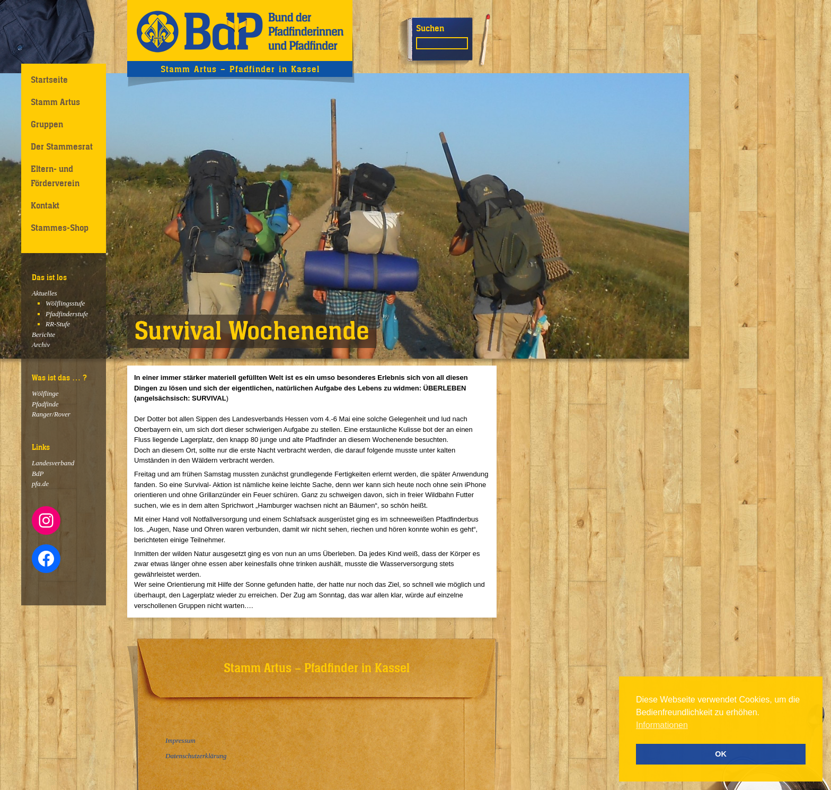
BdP (37, 474)
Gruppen (47, 124)
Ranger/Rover (51, 414)
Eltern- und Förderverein (55, 175)
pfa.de (40, 484)
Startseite (49, 79)
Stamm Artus (55, 102)
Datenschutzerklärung (196, 756)
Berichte (43, 334)
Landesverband (53, 463)
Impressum (180, 740)
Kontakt (45, 205)
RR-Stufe (58, 324)
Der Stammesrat (62, 146)
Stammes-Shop (60, 227)
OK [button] (721, 754)
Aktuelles (44, 293)
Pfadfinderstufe (67, 314)
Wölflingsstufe (65, 303)
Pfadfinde (45, 404)
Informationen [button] (662, 725)
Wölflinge (45, 393)
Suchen (430, 28)
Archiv (41, 345)
